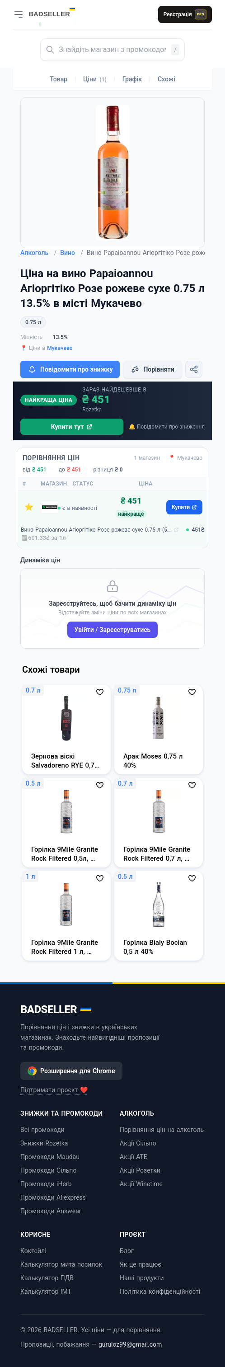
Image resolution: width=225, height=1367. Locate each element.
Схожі (166, 79)
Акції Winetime (141, 1184)
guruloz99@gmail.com (130, 1344)
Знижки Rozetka (44, 1143)
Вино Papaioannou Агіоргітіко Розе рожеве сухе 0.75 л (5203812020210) (96, 530)
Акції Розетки (140, 1170)
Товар (58, 79)
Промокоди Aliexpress (53, 1197)
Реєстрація (185, 14)
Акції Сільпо (138, 1143)
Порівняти (152, 369)
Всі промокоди (42, 1129)
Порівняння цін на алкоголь (162, 1129)
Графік (132, 79)
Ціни (95, 79)
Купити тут (72, 426)
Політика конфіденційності (160, 1291)
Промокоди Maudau (50, 1156)
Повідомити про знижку (70, 369)
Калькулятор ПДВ (47, 1278)
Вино (71, 252)
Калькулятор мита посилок (61, 1264)
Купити (184, 507)
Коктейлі (33, 1250)
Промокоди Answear (50, 1211)
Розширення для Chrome (71, 1070)
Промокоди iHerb (46, 1184)
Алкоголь (38, 252)
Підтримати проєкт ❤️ (54, 1090)
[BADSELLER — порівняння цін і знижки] (56, 11)
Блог (127, 1250)
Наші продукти (142, 1278)
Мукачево (59, 348)
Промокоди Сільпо (48, 1170)
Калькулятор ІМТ (45, 1291)
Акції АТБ (134, 1156)
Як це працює (140, 1264)
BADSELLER (55, 1009)
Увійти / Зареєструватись (113, 629)
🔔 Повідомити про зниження (167, 427)
